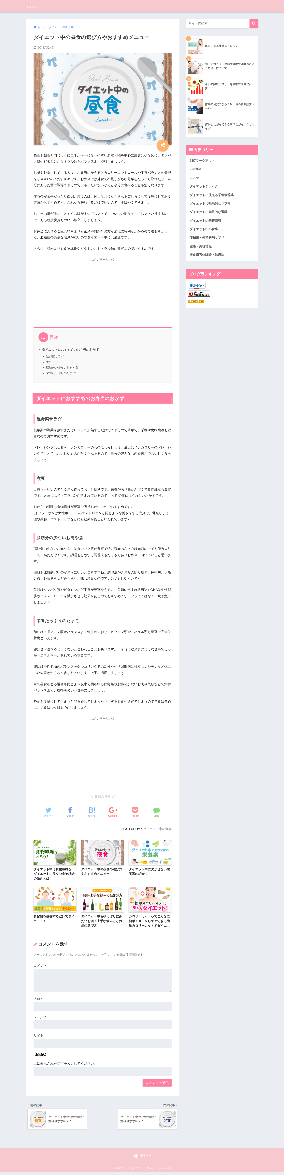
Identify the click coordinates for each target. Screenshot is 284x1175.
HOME (142, 1158)
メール (40, 1018)
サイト (39, 1037)
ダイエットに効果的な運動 (210, 213)
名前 (38, 1000)
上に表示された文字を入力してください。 (65, 1065)
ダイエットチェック (205, 187)
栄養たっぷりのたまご (61, 373)
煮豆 (49, 362)
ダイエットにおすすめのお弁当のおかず (70, 349)
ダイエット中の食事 (157, 829)
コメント (40, 967)
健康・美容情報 (201, 249)
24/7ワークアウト (203, 161)
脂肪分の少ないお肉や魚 (62, 367)
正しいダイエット (46, 6)
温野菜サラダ (55, 356)
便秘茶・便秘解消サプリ (208, 240)
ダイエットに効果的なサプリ (211, 205)
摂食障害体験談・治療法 (208, 258)
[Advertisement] (103, 291)
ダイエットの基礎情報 (206, 222)
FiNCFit (195, 169)
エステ (195, 178)
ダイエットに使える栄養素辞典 (213, 196)
